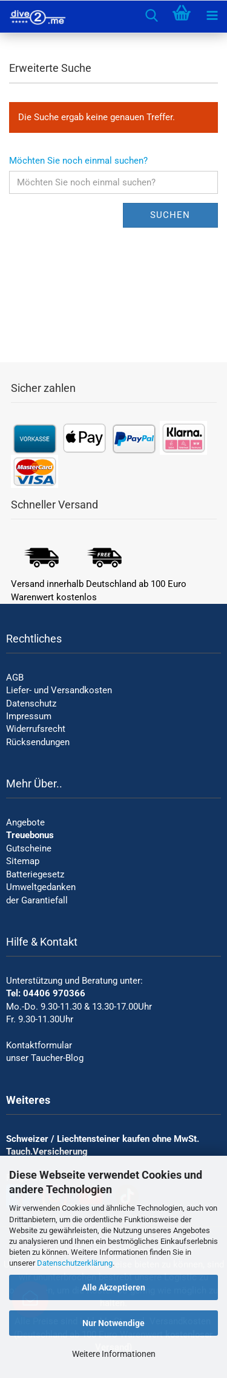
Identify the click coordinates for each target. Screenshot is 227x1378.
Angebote (25, 822)
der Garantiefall (37, 900)
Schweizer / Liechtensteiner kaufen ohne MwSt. (102, 1138)
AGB (15, 677)
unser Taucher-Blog (45, 1058)
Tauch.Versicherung (47, 1151)
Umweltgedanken (41, 887)
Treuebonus (30, 835)
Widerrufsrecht (35, 728)
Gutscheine (28, 848)
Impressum (28, 716)
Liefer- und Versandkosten (59, 690)
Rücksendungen (38, 742)
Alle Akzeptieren (113, 1287)
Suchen (170, 215)
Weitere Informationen (114, 1354)
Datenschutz (31, 703)
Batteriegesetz (35, 874)
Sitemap (22, 861)
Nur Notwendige (113, 1323)
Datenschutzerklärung (75, 1262)
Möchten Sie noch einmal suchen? (78, 160)
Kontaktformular (39, 1045)
